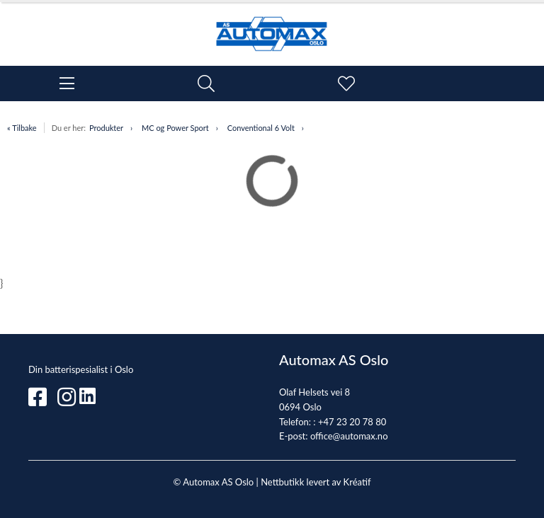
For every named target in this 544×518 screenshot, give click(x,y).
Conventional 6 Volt (261, 127)
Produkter (106, 127)
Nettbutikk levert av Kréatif (315, 482)
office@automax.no (349, 436)
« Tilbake (22, 127)
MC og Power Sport (175, 127)
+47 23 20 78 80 (352, 421)
